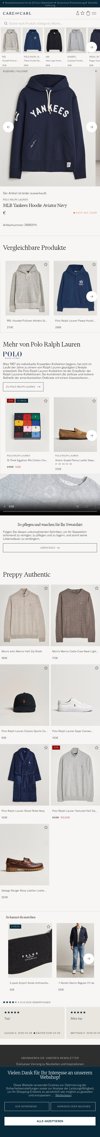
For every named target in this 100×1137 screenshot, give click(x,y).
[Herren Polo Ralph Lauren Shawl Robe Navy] (24, 775)
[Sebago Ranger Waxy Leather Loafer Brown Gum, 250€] (24, 861)
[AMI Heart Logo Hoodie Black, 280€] (54, 47)
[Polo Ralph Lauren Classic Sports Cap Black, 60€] (24, 702)
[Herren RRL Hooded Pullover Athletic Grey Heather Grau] (11, 40)
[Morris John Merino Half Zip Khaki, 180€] (24, 622)
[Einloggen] (77, 13)
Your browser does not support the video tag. (50, 494)
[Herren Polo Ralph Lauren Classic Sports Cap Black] (24, 695)
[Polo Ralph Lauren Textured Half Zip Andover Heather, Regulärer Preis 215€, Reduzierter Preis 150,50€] (75, 781)
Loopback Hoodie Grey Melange (75, 60)
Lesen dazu (47, 547)
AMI (47, 57)
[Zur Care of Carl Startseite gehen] (17, 13)
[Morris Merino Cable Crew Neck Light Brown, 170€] (75, 622)
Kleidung (8, 71)
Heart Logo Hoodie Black (54, 60)
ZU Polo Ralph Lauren (23, 387)
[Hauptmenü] (94, 13)
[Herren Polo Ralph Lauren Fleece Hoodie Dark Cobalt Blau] (32, 40)
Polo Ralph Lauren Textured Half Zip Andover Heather (73, 811)
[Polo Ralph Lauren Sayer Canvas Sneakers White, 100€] (75, 702)
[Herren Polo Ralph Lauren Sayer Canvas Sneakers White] (75, 695)
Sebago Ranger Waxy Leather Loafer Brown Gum (22, 891)
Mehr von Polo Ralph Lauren (41, 344)
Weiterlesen (63, 1095)
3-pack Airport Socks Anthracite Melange (29, 983)
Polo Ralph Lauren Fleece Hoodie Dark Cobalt (75, 321)
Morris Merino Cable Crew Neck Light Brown (74, 651)
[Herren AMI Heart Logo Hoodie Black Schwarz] (54, 40)
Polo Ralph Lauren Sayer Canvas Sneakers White (71, 731)
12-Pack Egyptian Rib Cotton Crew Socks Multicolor (27, 460)
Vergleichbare (34, 247)
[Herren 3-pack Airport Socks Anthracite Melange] (30, 950)
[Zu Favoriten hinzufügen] (45, 265)
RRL (4, 57)
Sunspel (71, 57)
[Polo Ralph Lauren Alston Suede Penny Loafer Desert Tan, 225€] (75, 434)
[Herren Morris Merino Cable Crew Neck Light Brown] (75, 615)
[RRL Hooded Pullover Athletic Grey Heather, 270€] (11, 47)
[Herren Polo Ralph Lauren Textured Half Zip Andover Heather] (75, 775)
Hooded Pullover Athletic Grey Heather (9, 60)
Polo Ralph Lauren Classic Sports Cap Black (24, 731)
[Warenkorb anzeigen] (88, 13)
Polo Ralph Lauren (32, 57)
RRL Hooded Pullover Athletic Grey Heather (27, 321)
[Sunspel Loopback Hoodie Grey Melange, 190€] (76, 47)
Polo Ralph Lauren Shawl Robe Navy (22, 810)
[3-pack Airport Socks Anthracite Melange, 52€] (30, 957)
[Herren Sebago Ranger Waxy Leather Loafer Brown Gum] (24, 854)
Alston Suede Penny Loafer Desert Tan (75, 460)
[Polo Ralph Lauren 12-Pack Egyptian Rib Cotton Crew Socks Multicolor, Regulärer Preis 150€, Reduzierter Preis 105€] (27, 434)
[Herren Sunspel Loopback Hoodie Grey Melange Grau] (76, 40)
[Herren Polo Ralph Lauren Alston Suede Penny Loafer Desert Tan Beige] (76, 424)
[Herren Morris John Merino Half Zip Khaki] (24, 615)
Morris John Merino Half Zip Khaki (21, 651)
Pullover (22, 71)
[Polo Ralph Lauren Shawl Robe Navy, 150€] (24, 781)
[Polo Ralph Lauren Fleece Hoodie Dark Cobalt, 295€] (32, 47)
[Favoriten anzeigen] (82, 13)
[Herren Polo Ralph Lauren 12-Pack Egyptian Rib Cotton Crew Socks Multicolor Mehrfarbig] (27, 424)
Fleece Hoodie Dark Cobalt (32, 60)
